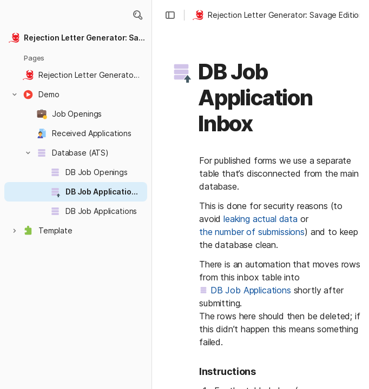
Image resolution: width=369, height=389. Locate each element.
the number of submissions (252, 231)
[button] (137, 15)
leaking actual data (260, 218)
